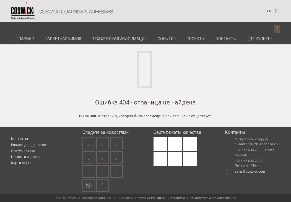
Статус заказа (23, 151)
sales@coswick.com (250, 171)
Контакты (19, 139)
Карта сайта (21, 163)
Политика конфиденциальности (160, 198)
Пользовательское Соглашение (211, 198)
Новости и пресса (26, 157)
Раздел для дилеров (28, 145)
